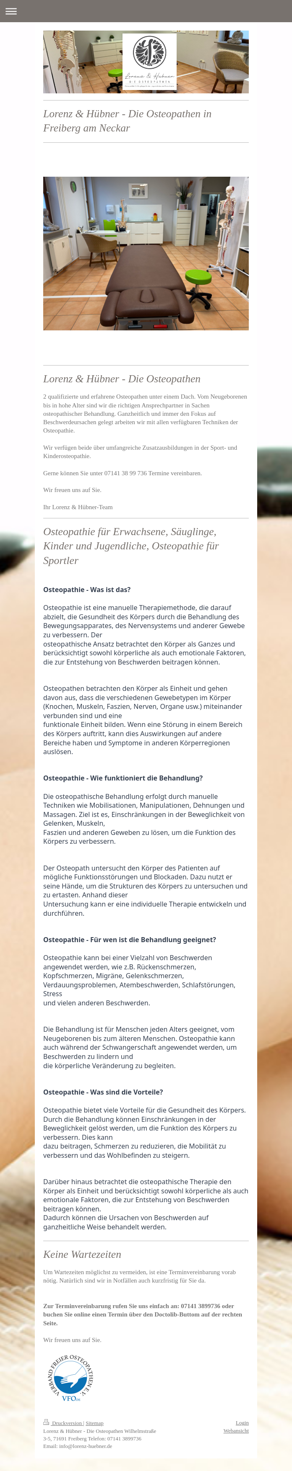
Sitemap (95, 1423)
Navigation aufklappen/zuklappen (146, 11)
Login (242, 1422)
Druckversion (63, 1423)
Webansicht (236, 1430)
